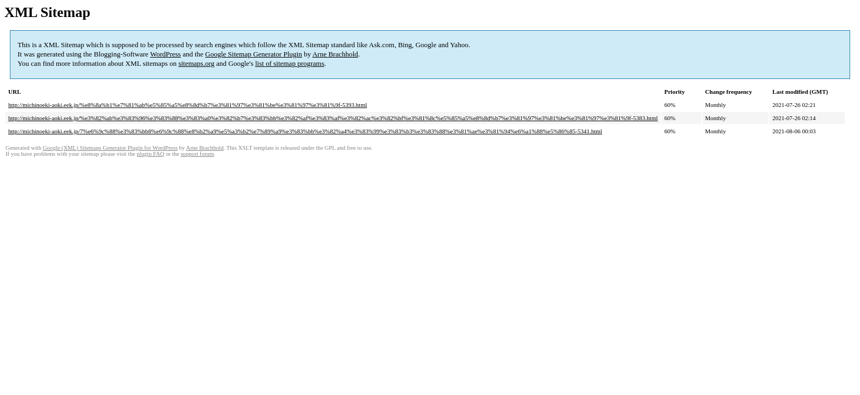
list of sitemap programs (289, 63)
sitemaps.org (196, 63)
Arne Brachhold (335, 54)
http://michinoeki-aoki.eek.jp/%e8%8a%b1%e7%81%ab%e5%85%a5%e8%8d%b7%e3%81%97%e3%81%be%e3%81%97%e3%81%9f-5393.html (187, 104)
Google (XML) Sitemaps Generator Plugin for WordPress (110, 148)
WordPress (165, 54)
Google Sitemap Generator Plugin (253, 54)
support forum (197, 154)
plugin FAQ (150, 154)
